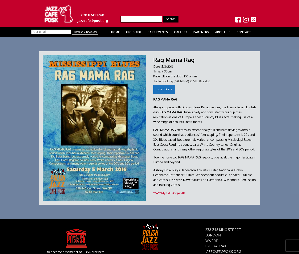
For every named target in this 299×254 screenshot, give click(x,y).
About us (223, 32)
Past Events (158, 32)
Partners (201, 32)
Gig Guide (134, 32)
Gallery (180, 32)
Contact (244, 32)
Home (115, 32)
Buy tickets (164, 89)
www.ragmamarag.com (169, 193)
